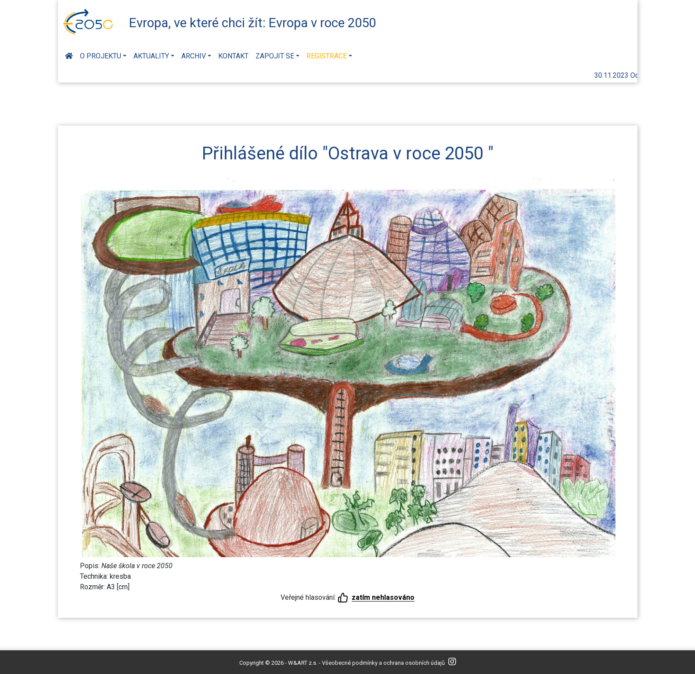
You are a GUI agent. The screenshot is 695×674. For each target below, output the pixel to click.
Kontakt (233, 56)
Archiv (193, 56)
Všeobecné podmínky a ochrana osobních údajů (383, 663)
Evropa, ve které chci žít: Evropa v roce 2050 (252, 22)
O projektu (100, 56)
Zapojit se (275, 56)
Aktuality (151, 56)
